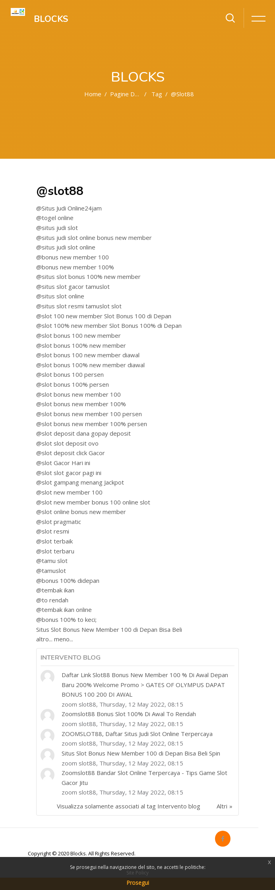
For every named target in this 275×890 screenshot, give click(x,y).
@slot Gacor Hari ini (63, 463)
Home (92, 94)
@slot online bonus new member (81, 512)
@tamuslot (51, 571)
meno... (63, 639)
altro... (44, 639)
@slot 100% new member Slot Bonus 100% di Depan (109, 325)
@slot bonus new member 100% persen (91, 424)
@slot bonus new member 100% (81, 404)
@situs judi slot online (65, 247)
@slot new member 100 (69, 492)
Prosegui (137, 882)
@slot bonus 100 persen (70, 374)
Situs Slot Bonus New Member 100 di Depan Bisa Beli (109, 629)
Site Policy (137, 872)
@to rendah (52, 600)
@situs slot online (60, 296)
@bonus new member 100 (72, 257)
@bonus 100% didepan (67, 580)
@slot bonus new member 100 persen (89, 414)
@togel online (55, 218)
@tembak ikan (55, 590)
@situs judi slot (57, 228)
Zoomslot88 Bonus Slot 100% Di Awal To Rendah (129, 714)
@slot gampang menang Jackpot (80, 482)
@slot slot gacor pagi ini (68, 473)
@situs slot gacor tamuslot (73, 286)
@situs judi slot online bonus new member (94, 237)
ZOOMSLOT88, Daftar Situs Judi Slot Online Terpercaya (137, 734)
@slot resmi (52, 531)
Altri (222, 806)
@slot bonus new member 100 (78, 394)
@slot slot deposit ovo (67, 443)
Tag (156, 94)
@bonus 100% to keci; (66, 619)
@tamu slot (52, 561)
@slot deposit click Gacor (70, 453)
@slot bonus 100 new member (78, 335)
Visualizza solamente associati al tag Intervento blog (128, 806)
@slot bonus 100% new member (81, 345)
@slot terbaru (55, 551)
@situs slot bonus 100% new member (88, 276)
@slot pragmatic (58, 522)
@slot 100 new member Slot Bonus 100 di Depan (103, 316)
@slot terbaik (54, 541)
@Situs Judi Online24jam (69, 208)
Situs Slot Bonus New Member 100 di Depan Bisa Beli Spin (141, 753)
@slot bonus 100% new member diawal (90, 365)
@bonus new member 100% (75, 267)
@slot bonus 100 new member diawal (87, 355)
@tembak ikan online (64, 609)
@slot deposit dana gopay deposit (83, 433)
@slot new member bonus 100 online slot (93, 502)
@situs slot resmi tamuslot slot (79, 306)
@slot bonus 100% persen (72, 384)
